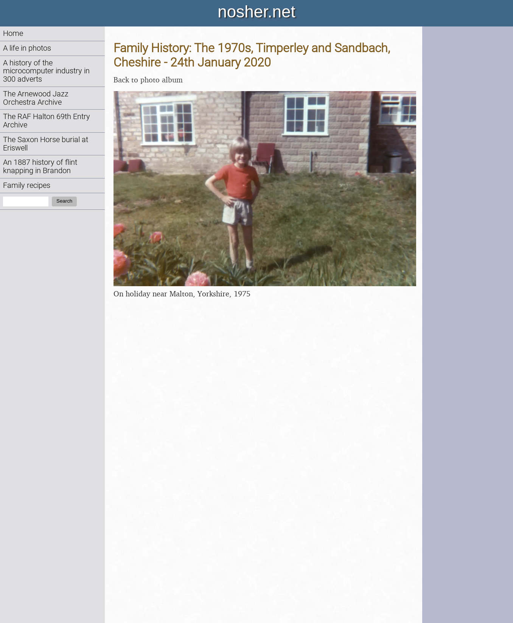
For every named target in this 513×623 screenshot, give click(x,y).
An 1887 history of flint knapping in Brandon (40, 166)
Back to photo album (148, 79)
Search (64, 201)
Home (13, 33)
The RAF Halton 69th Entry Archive (46, 120)
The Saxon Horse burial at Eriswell (45, 143)
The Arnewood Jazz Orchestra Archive (35, 98)
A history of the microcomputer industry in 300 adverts (46, 71)
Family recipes (26, 185)
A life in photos (27, 48)
